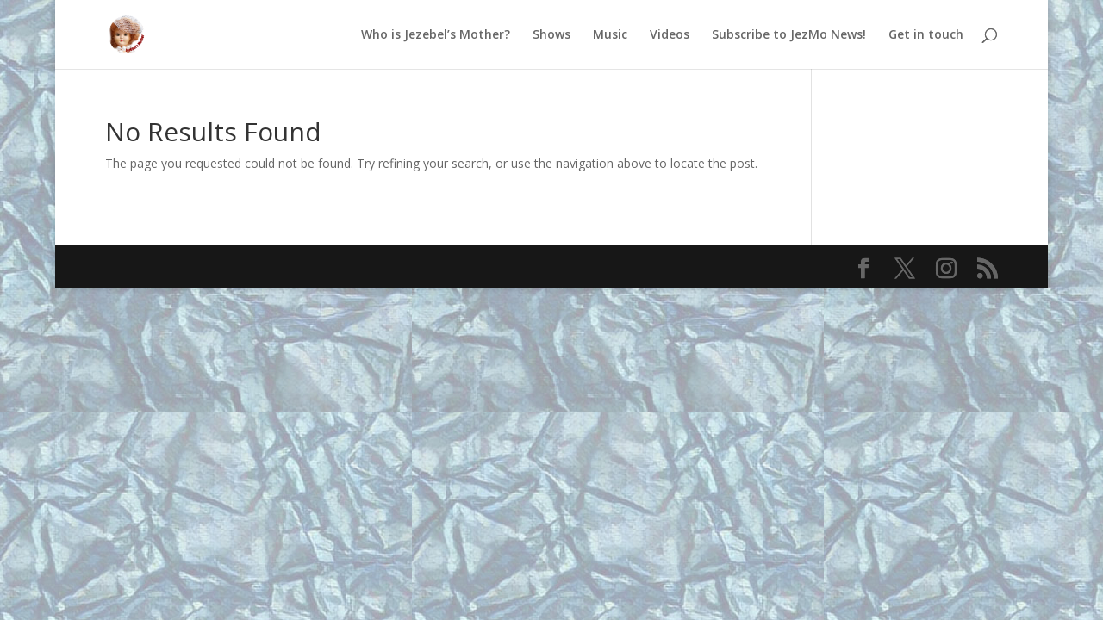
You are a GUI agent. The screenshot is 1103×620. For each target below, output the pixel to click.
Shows (551, 35)
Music (610, 35)
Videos (669, 35)
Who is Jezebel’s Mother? (435, 35)
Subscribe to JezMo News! (789, 35)
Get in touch (925, 35)
